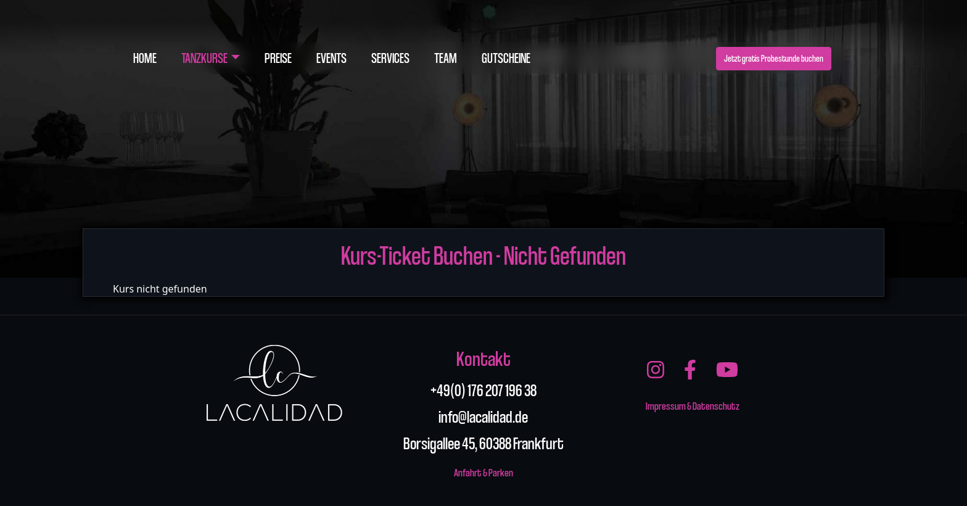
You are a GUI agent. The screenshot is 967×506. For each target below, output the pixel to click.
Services (390, 58)
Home (145, 58)
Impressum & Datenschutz (692, 405)
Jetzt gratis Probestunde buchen (773, 58)
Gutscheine (506, 58)
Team (445, 58)
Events (331, 58)
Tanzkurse (204, 58)
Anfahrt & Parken (483, 472)
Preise (278, 58)
